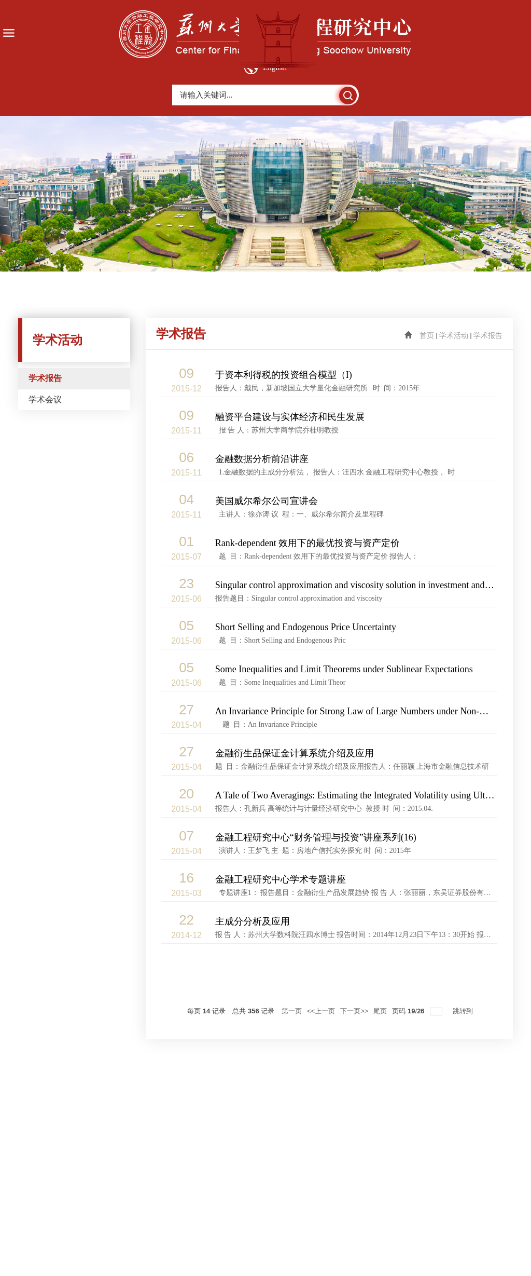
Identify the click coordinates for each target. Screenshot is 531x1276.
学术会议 (45, 399)
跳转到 (464, 1011)
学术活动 (453, 336)
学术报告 (45, 378)
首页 (427, 336)
